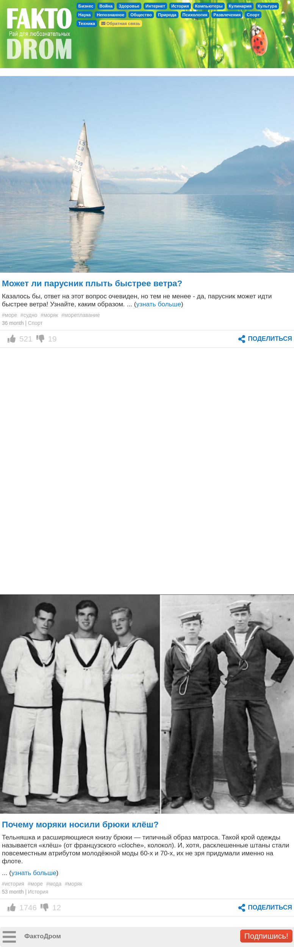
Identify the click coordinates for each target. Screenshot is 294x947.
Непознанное (110, 14)
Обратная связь (120, 23)
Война (106, 6)
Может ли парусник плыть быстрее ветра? (92, 283)
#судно (28, 315)
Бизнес (86, 6)
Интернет (155, 6)
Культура (267, 6)
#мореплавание (80, 315)
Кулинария (240, 6)
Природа (167, 14)
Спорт (253, 14)
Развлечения (227, 14)
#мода (53, 884)
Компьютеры (209, 6)
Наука (84, 14)
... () (30, 873)
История (180, 6)
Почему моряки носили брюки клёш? (80, 824)
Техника (86, 23)
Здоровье (129, 6)
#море (9, 315)
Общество (141, 14)
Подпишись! (266, 935)
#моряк (49, 315)
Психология (195, 14)
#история (13, 884)
